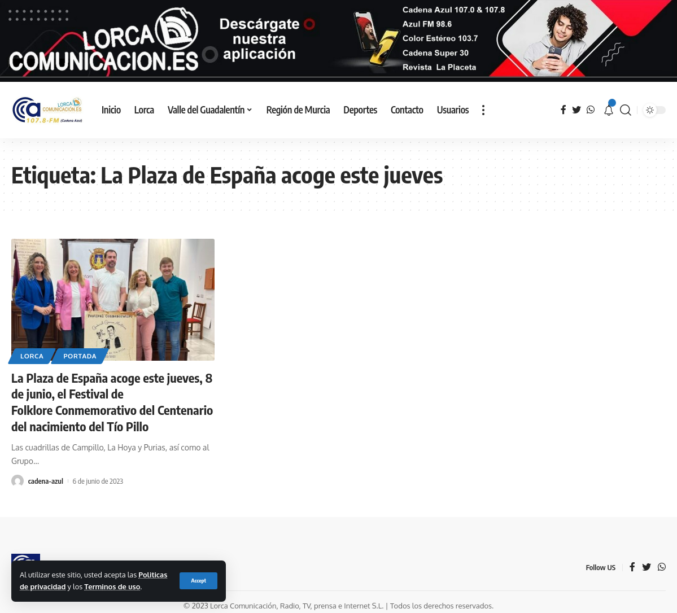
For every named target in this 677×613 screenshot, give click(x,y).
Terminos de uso (112, 586)
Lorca (31, 356)
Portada (80, 356)
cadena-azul (45, 480)
